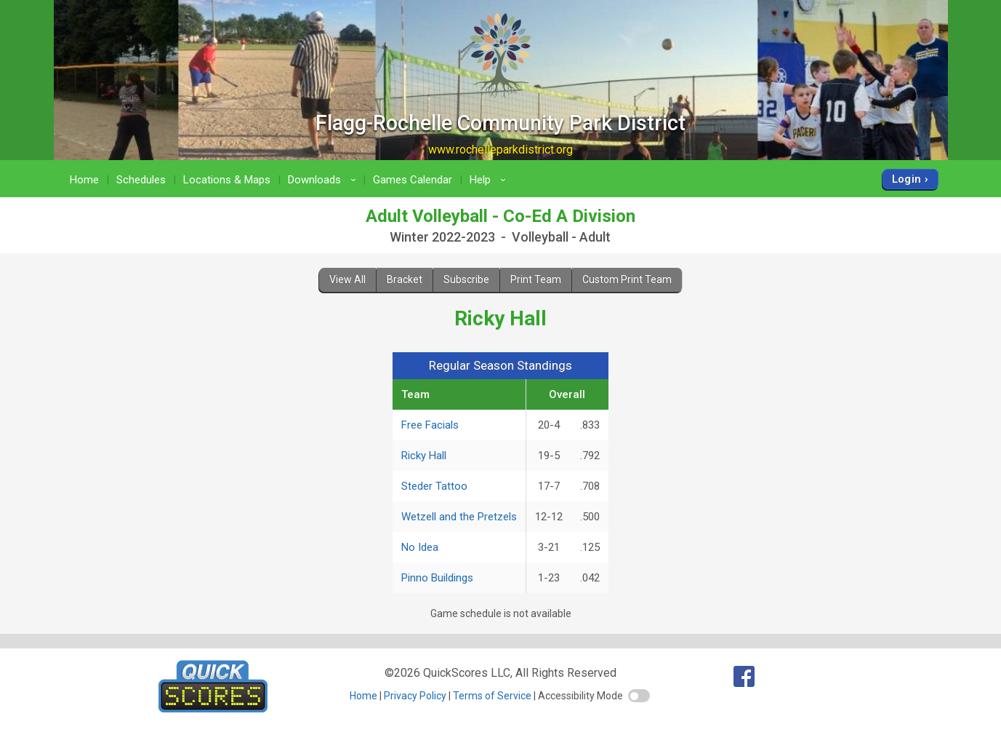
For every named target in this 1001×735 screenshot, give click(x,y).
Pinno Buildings (437, 577)
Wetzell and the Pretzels (459, 516)
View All (347, 279)
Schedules (141, 179)
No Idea (419, 547)
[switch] (639, 695)
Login (907, 179)
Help (490, 179)
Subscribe (466, 279)
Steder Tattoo (434, 486)
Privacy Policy (415, 696)
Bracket (404, 279)
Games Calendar (412, 179)
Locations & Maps (226, 179)
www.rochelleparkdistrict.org (500, 149)
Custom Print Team (627, 279)
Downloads (324, 179)
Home (84, 179)
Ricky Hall (423, 455)
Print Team (535, 279)
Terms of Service (492, 696)
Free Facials (430, 425)
